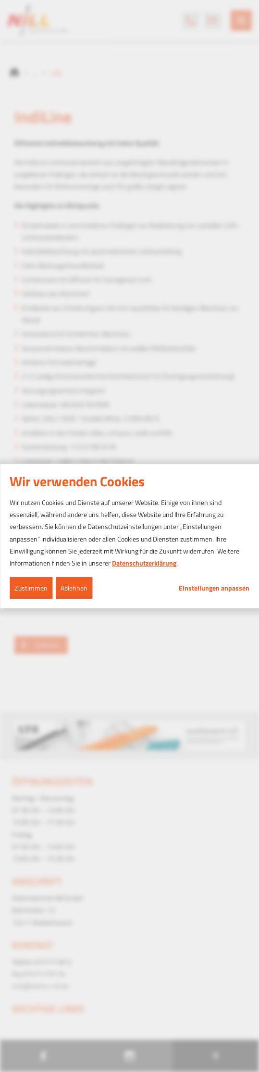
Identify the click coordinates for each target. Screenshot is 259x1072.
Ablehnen (74, 588)
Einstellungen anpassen (214, 588)
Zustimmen (31, 588)
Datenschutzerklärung (144, 563)
